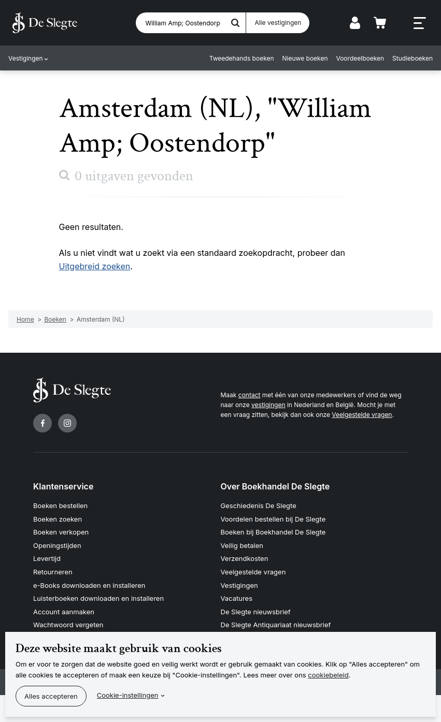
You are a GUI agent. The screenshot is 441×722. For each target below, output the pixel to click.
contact (249, 395)
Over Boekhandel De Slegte (275, 486)
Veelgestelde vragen (362, 414)
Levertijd (47, 558)
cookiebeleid (328, 675)
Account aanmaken (63, 612)
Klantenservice (63, 486)
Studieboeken (412, 58)
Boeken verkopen (61, 532)
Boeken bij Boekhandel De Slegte (273, 532)
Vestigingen (25, 58)
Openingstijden (57, 545)
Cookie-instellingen (128, 695)
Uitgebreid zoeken (95, 266)
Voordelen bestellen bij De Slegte (273, 519)
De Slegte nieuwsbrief (256, 612)
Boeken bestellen (60, 505)
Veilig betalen (242, 545)
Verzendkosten (244, 558)
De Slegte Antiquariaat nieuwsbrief (276, 624)
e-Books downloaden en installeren (89, 585)
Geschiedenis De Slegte (258, 505)
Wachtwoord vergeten (68, 624)
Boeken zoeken (57, 519)
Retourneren (53, 572)
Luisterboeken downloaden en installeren (98, 598)
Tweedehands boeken (241, 58)
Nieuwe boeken (305, 58)
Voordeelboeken (360, 58)
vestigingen (268, 405)
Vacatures (237, 598)
